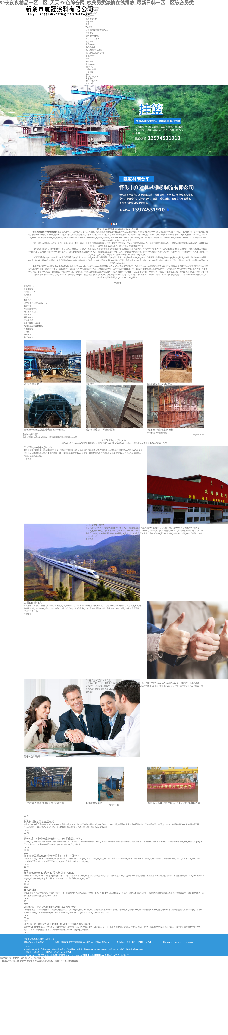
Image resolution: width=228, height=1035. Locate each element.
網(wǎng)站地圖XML (62, 952)
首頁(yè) (89, 6)
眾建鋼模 (86, 266)
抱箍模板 (89, 61)
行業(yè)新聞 (91, 69)
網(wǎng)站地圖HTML (43, 952)
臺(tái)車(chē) (91, 13)
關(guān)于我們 (92, 8)
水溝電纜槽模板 (92, 36)
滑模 (87, 24)
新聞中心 (90, 67)
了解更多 (167, 283)
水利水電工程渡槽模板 (95, 53)
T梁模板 (89, 27)
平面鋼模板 (90, 56)
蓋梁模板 (89, 41)
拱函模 (88, 59)
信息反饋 (89, 83)
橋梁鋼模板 (114, 949)
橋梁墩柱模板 (91, 19)
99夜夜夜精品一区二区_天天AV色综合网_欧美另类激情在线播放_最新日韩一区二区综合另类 (97, 2)
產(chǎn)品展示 (92, 10)
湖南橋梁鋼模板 (58, 949)
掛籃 (122, 949)
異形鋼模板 (90, 64)
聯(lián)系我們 (92, 81)
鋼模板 (104, 949)
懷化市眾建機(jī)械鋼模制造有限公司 (97, 232)
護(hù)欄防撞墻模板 (94, 50)
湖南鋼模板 (45, 949)
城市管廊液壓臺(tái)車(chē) (97, 30)
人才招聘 (90, 79)
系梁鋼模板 (90, 44)
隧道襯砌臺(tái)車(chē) (135, 949)
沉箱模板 (89, 21)
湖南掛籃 (71, 949)
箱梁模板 (89, 33)
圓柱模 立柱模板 (92, 39)
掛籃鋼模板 (90, 16)
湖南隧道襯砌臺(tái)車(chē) (88, 949)
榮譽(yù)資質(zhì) (93, 77)
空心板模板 (90, 47)
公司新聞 (89, 72)
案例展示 (90, 74)
